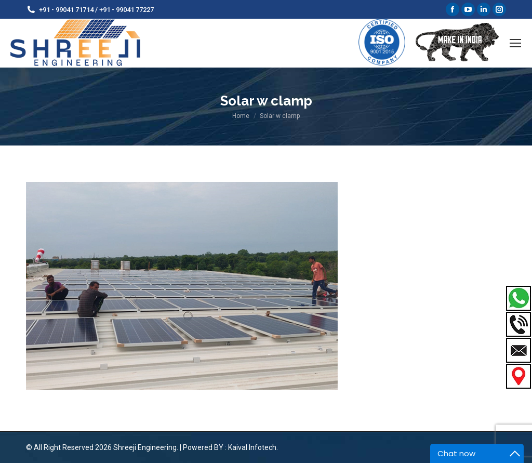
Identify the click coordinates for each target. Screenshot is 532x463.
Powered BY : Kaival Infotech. (230, 447)
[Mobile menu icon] (515, 43)
